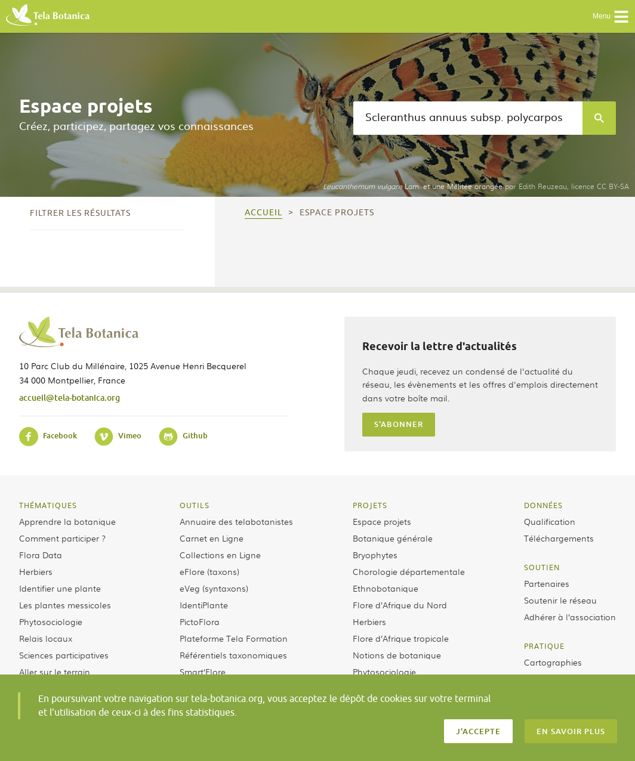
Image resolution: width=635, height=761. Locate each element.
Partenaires (546, 583)
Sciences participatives (64, 655)
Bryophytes (375, 555)
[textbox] (467, 118)
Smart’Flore (203, 672)
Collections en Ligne (220, 555)
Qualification (549, 521)
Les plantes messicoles (65, 605)
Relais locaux (45, 638)
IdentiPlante (204, 605)
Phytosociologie (50, 621)
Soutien (542, 567)
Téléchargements (559, 538)
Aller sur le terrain (54, 672)
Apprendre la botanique (67, 521)
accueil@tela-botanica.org (69, 397)
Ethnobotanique (385, 588)
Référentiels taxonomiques (233, 655)
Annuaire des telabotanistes (236, 521)
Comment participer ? (62, 538)
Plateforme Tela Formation (234, 638)
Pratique (544, 646)
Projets (370, 505)
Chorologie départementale (409, 571)
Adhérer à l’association (570, 617)
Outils (194, 505)
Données (543, 505)
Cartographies (553, 662)
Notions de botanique (397, 655)
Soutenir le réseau (560, 600)
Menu (611, 16)
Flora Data (40, 555)
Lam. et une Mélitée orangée (413, 186)
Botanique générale (393, 538)
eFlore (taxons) (209, 571)
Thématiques (48, 505)
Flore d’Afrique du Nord (400, 605)
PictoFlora (200, 621)
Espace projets (382, 521)
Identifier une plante (60, 588)
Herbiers (36, 571)
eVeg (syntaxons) (214, 588)
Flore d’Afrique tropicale (401, 638)
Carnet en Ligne (211, 538)
